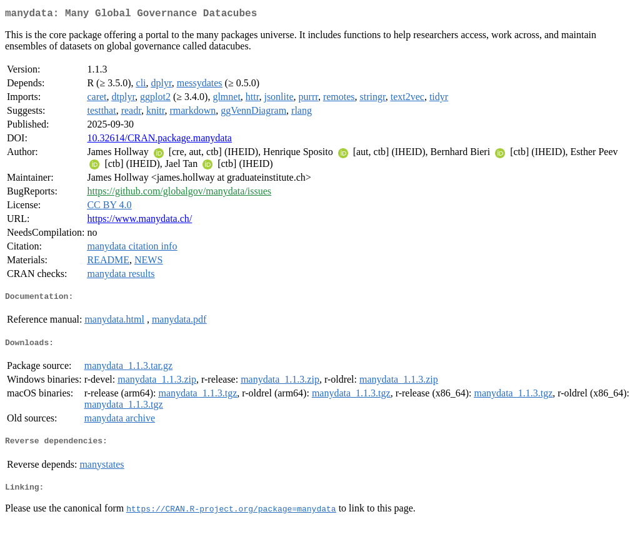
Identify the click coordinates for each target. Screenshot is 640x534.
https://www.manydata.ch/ (139, 221)
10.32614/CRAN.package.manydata (159, 140)
